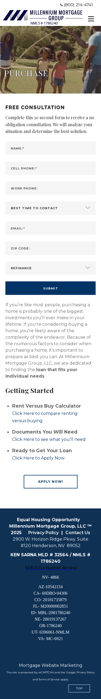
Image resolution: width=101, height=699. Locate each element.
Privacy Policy (43, 532)
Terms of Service (49, 679)
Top (79, 688)
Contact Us (77, 532)
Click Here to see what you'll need (49, 439)
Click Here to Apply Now (38, 458)
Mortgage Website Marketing (50, 665)
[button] (51, 481)
